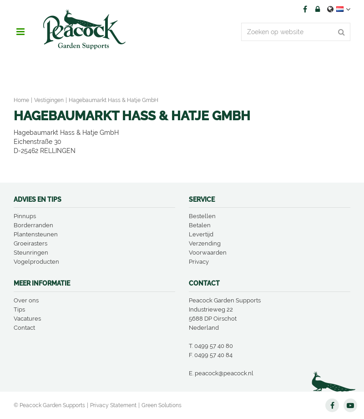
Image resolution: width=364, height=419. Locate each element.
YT (350, 405)
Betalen (200, 225)
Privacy (199, 261)
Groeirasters (30, 243)
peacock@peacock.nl (224, 373)
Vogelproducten (36, 261)
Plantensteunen (36, 234)
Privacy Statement (113, 405)
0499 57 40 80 (213, 345)
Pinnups (25, 216)
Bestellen (202, 216)
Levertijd (201, 234)
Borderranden (33, 225)
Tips (19, 309)
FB (304, 9)
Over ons (26, 300)
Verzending (205, 243)
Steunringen (31, 252)
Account (317, 9)
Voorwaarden (208, 252)
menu (20, 32)
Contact (24, 327)
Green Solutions (162, 405)
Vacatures (27, 318)
